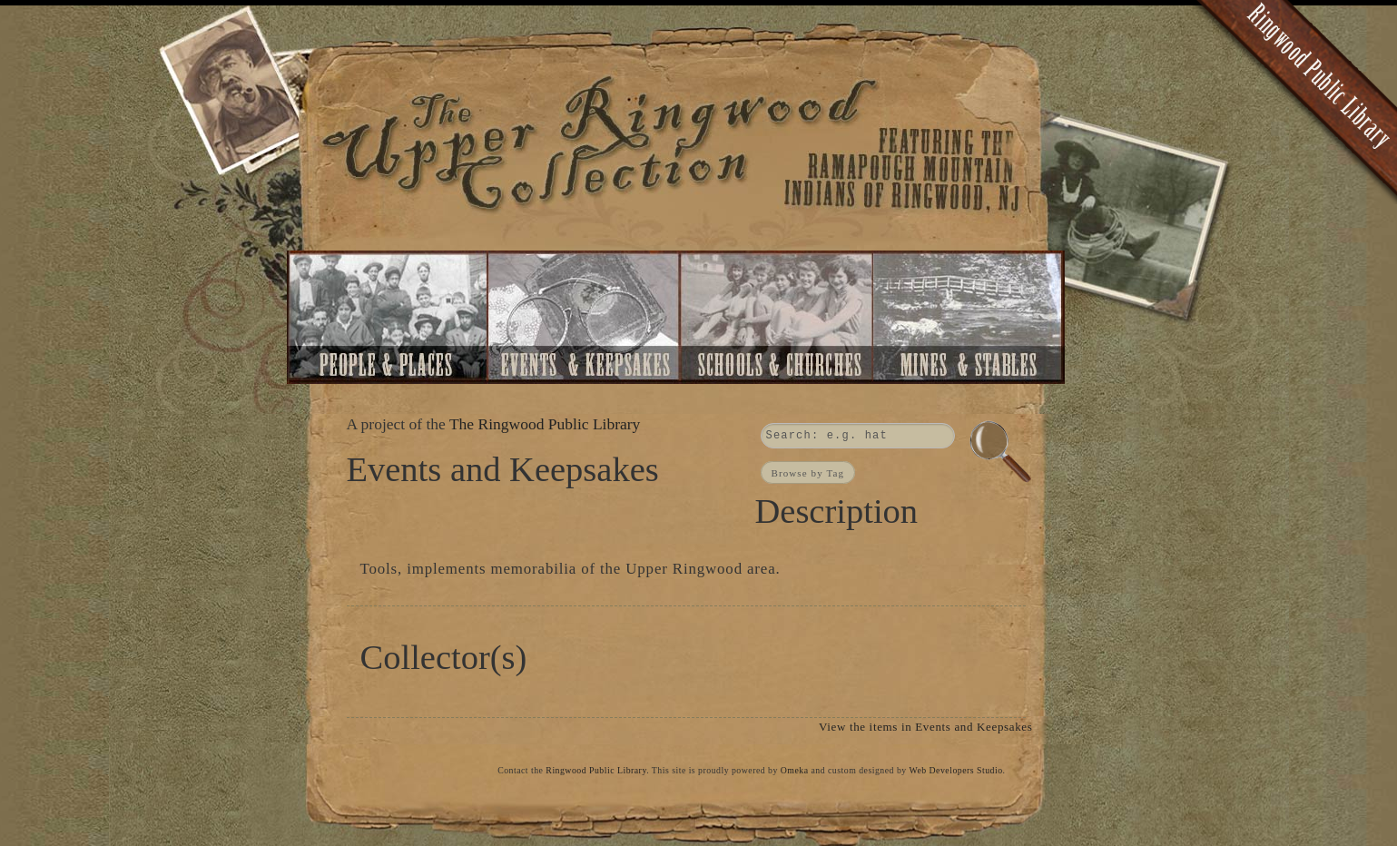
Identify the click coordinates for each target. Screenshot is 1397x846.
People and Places (388, 317)
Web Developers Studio (955, 770)
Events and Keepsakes (584, 317)
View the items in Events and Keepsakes (925, 726)
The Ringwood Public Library (544, 424)
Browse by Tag (808, 472)
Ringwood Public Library (596, 770)
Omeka (795, 770)
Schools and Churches (775, 317)
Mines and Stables (971, 317)
